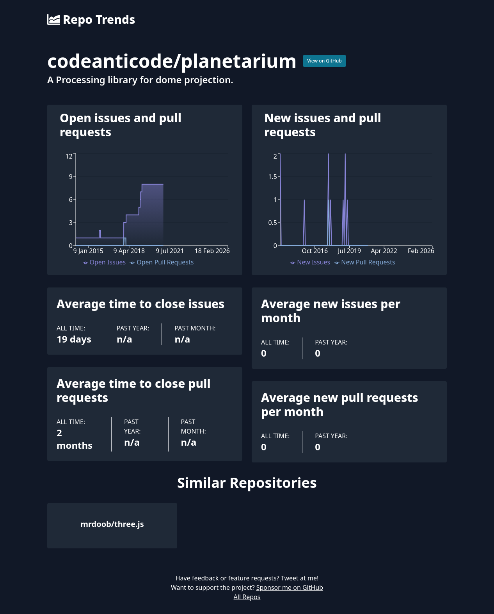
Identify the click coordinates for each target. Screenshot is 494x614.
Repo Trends (91, 19)
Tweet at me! (299, 578)
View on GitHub (324, 60)
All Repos (247, 597)
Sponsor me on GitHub (289, 587)
